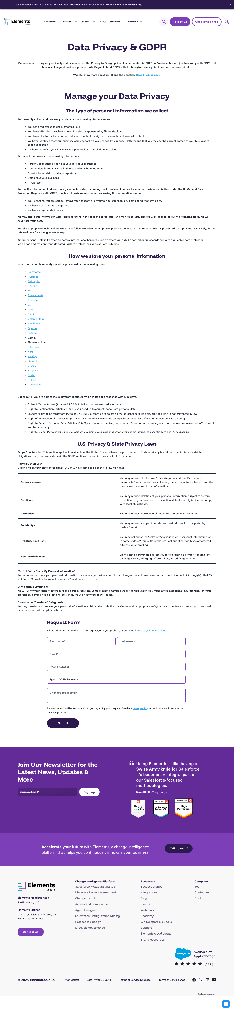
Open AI (32, 328)
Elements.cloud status (156, 933)
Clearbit (32, 366)
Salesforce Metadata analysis (95, 886)
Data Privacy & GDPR (99, 979)
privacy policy (140, 708)
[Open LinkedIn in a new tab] (207, 980)
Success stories (151, 886)
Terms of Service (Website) (135, 979)
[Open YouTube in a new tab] (214, 980)
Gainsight (34, 281)
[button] (226, 1004)
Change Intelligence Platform (95, 881)
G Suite (32, 333)
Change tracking (86, 898)
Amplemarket (36, 323)
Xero (30, 351)
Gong (31, 309)
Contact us (202, 892)
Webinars (147, 910)
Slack (31, 314)
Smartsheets (35, 295)
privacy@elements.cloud (151, 630)
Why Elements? (52, 21)
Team (198, 886)
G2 (29, 305)
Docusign (33, 300)
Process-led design (88, 922)
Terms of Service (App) (172, 979)
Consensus (34, 384)
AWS (30, 290)
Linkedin (33, 361)
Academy (147, 916)
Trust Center (71, 979)
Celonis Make (36, 319)
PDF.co (32, 380)
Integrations (149, 892)
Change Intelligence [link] (112, 141)
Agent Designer (86, 910)
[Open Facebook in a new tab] (194, 980)
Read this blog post (147, 75)
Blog (144, 898)
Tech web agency (207, 993)
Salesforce (34, 272)
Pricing (102, 21)
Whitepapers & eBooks (156, 922)
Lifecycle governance (90, 927)
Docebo (32, 286)
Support (146, 927)
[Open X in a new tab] (201, 980)
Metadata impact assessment (95, 892)
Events (145, 904)
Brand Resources (153, 939)
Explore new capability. (128, 4)
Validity (32, 356)
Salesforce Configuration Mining (97, 916)
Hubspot (33, 276)
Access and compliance (91, 904)
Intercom (33, 347)
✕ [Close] (230, 5)
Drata (31, 375)
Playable (33, 370)
